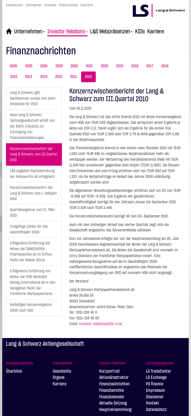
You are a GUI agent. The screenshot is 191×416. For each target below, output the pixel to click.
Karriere (87, 5)
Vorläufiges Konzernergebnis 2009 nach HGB (31, 307)
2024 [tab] (44, 66)
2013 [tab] (43, 77)
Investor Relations (67, 31)
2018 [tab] (135, 66)
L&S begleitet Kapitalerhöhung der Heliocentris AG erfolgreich (32, 174)
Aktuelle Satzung (113, 403)
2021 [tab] (89, 66)
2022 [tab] (74, 66)
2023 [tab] (59, 66)
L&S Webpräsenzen (111, 31)
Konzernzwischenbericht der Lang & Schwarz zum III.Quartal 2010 (33, 154)
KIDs (140, 31)
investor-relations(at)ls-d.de (100, 324)
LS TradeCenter (158, 371)
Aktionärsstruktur (114, 377)
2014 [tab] (28, 77)
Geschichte (62, 371)
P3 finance (154, 384)
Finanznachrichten (114, 384)
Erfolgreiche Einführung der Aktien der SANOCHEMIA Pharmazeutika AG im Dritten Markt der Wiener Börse (31, 251)
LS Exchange (156, 377)
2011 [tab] (73, 77)
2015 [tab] (13, 77)
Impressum (14, 5)
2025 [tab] (28, 66)
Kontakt (50, 5)
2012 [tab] (58, 77)
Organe (58, 377)
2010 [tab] (88, 77)
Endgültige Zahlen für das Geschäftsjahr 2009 (29, 229)
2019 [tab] (119, 66)
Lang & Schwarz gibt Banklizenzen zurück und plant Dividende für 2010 (32, 98)
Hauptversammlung (115, 410)
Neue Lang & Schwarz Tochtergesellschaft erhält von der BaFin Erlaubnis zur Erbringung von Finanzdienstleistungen (32, 126)
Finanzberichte (111, 390)
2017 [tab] (149, 66)
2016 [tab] (165, 66)
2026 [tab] (13, 66)
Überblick (14, 371)
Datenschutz (68, 5)
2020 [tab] (104, 66)
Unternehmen (29, 31)
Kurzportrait (109, 371)
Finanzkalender (111, 397)
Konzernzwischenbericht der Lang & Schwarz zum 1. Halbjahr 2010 (33, 193)
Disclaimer (34, 5)
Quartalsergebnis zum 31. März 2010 (32, 212)
